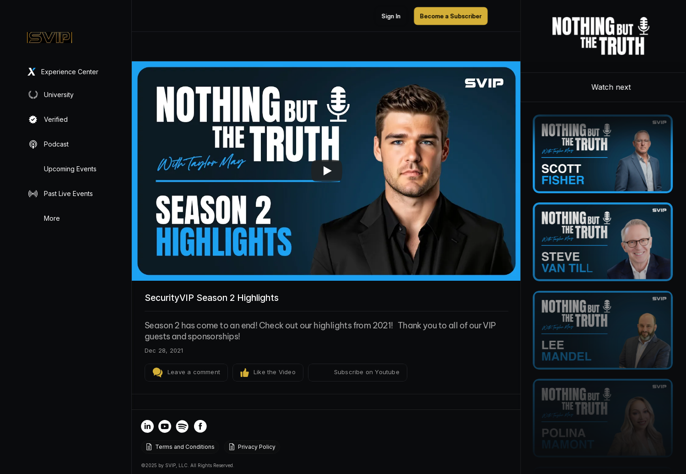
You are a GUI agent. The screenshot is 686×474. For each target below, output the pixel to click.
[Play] (326, 171)
